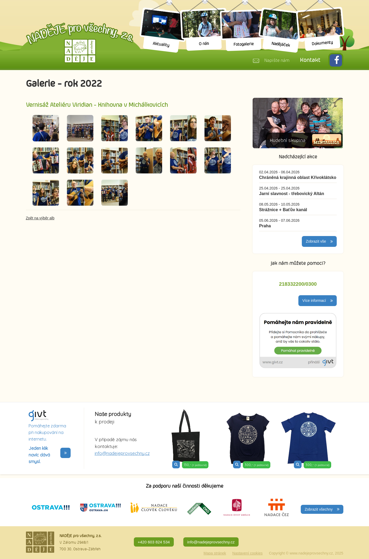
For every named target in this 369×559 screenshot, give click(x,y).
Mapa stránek (215, 553)
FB (335, 60)
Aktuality (160, 44)
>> (65, 453)
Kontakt (310, 60)
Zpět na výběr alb (40, 218)
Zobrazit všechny (319, 509)
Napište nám (276, 60)
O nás (204, 43)
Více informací (314, 300)
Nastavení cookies (247, 553)
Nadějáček (280, 44)
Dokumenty (322, 43)
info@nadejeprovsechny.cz (122, 453)
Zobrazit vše (316, 241)
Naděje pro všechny (79, 42)
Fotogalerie (243, 44)
